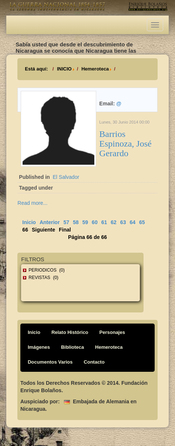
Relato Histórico (69, 332)
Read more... (32, 203)
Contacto (94, 362)
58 (76, 222)
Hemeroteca (95, 69)
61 (104, 222)
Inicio (29, 222)
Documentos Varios (50, 362)
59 (85, 222)
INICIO (64, 69)
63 (123, 222)
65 (142, 222)
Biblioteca (72, 347)
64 (132, 222)
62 (114, 222)
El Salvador (66, 177)
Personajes (112, 332)
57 (66, 222)
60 (95, 222)
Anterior (50, 222)
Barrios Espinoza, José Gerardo (125, 143)
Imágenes (39, 347)
